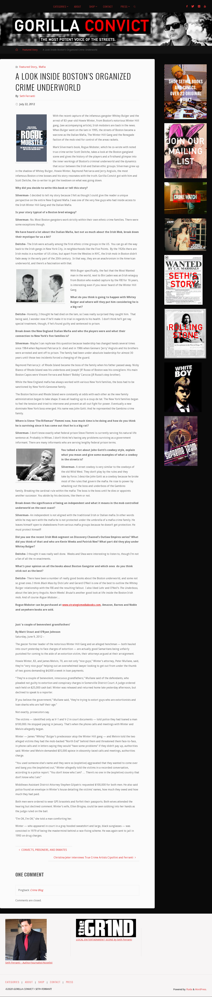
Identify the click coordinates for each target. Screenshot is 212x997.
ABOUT (29, 982)
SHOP (42, 982)
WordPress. (201, 989)
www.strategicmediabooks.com (82, 604)
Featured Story (30, 49)
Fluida (188, 989)
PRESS (70, 982)
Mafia (42, 66)
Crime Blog (36, 890)
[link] (135, 6)
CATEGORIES (12, 982)
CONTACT (56, 982)
